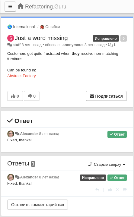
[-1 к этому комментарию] (125, 189)
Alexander (29, 134)
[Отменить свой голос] (117, 189)
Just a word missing (41, 38)
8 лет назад (49, 134)
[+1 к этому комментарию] (110, 189)
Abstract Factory (21, 76)
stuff (16, 45)
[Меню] (10, 7)
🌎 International (21, 26)
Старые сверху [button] (106, 164)
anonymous (72, 45)
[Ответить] (97, 189)
